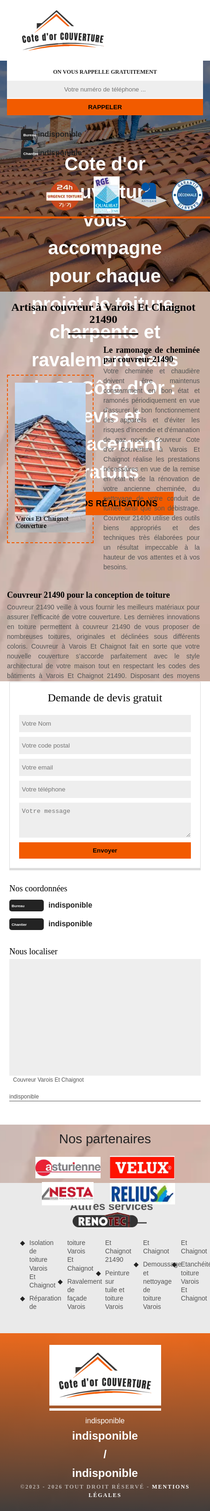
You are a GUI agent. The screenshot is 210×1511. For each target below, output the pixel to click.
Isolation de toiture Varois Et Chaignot (40, 1264)
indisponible (59, 134)
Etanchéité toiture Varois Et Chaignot (192, 1281)
